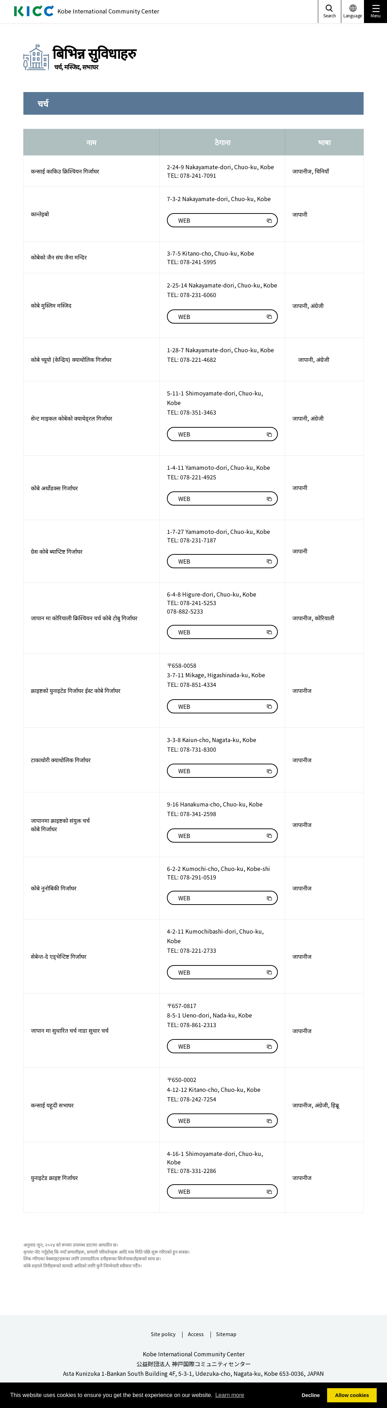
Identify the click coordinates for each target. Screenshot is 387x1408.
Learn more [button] (229, 1395)
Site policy (163, 1335)
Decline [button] (311, 1395)
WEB (184, 220)
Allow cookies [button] (352, 1395)
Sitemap (226, 1335)
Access (196, 1335)
